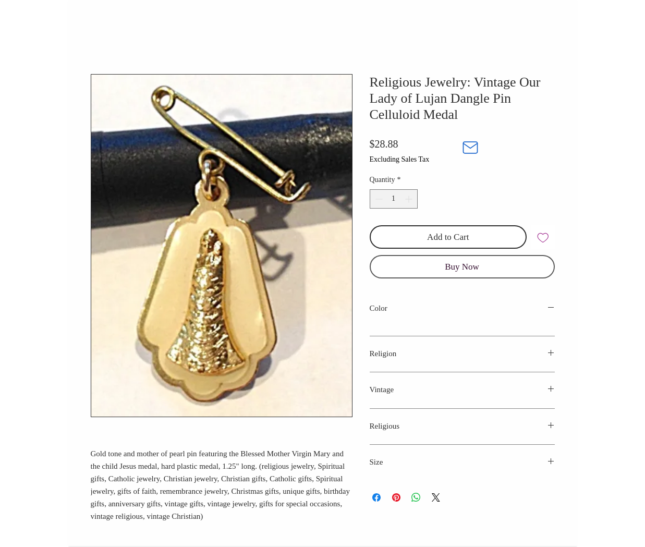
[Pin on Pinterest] (396, 497)
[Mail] (470, 147)
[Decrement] (377, 199)
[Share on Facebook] (376, 497)
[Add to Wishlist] (543, 237)
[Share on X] (436, 497)
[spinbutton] (393, 199)
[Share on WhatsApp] (416, 497)
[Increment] (409, 199)
